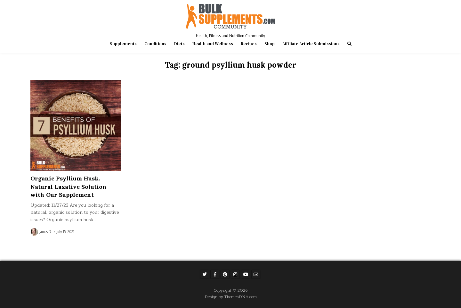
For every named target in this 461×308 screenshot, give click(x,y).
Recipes (249, 43)
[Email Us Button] (256, 274)
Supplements (123, 43)
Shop (269, 43)
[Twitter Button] (204, 274)
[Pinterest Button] (225, 274)
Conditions (155, 43)
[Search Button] (349, 44)
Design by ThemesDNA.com (231, 296)
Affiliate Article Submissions (311, 43)
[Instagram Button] (235, 274)
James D (45, 232)
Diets (179, 43)
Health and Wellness (212, 43)
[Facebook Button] (215, 274)
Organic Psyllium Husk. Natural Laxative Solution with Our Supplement (68, 186)
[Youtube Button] (245, 274)
